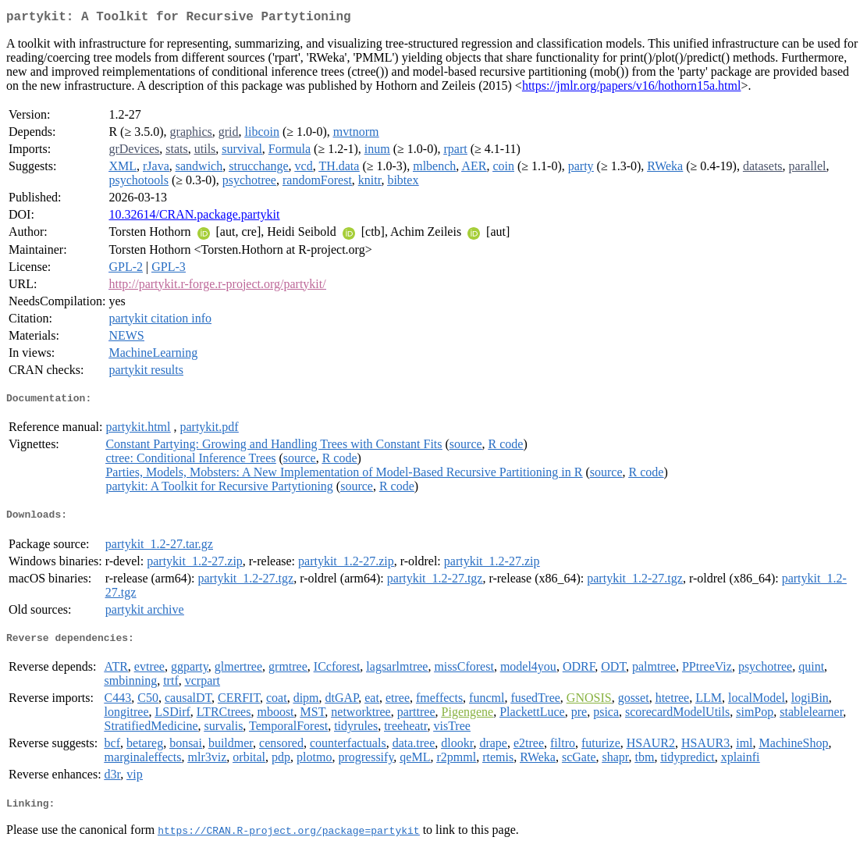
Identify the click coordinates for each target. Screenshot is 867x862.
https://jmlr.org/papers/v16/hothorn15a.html (631, 88)
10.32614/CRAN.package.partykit (193, 217)
